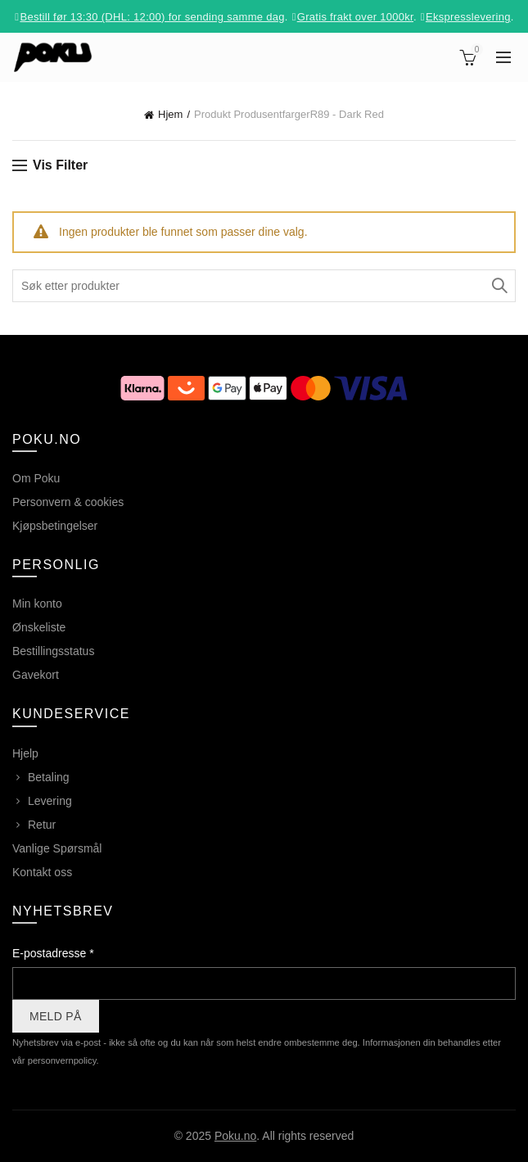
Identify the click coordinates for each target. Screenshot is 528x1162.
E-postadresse (53, 953)
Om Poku (36, 478)
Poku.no (235, 1135)
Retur (42, 824)
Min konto (37, 603)
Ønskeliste (38, 627)
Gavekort (35, 674)
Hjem (170, 114)
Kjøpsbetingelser (54, 525)
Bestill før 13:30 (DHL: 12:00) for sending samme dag (152, 17)
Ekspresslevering (468, 17)
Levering (50, 800)
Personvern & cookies (68, 502)
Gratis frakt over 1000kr (355, 17)
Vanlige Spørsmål (57, 848)
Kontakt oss (42, 872)
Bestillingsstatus (53, 651)
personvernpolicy (62, 1060)
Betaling (49, 777)
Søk (499, 285)
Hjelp (25, 753)
